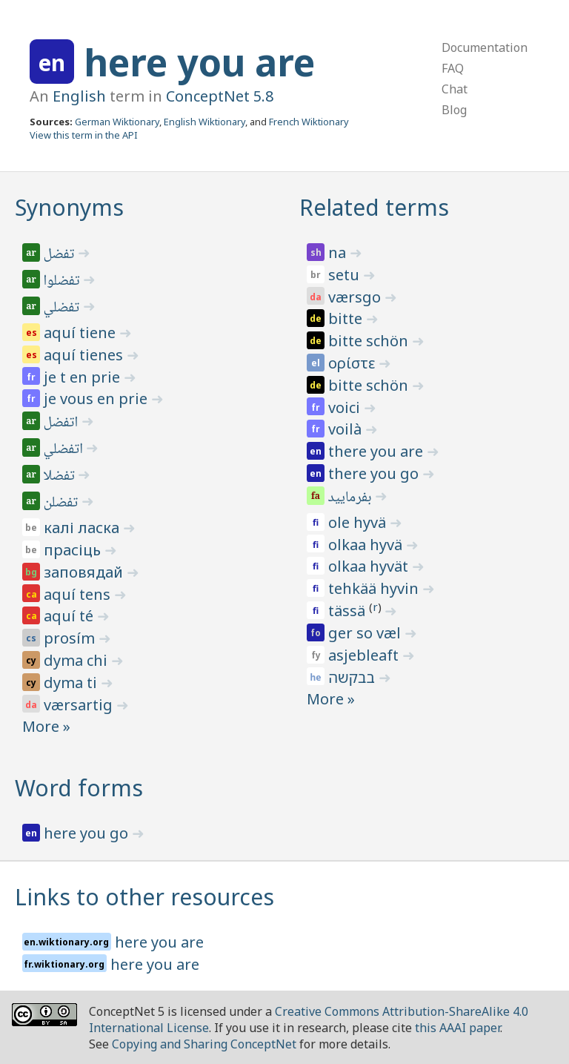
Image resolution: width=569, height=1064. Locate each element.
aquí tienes (85, 355)
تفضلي (62, 308)
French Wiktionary (309, 121)
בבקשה (353, 677)
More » (46, 726)
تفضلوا (63, 281)
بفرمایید (350, 498)
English (79, 96)
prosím (71, 638)
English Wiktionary (204, 121)
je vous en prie (97, 399)
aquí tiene (81, 333)
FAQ (453, 68)
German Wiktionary (117, 121)
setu (345, 275)
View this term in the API (84, 135)
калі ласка (83, 528)
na (339, 252)
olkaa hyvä (367, 545)
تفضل (60, 255)
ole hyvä (359, 522)
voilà (346, 429)
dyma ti (72, 683)
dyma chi (77, 660)
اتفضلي (64, 450)
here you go (88, 833)
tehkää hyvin (375, 588)
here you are (199, 62)
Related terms (374, 207)
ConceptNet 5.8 (219, 96)
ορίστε (353, 363)
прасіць (74, 550)
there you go (375, 473)
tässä (348, 611)
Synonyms (69, 207)
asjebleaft (365, 655)
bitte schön (370, 341)
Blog (454, 110)
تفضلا (60, 476)
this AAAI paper (457, 1028)
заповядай (85, 572)
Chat (454, 89)
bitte (347, 318)
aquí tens (79, 594)
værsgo (356, 297)
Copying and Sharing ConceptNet (204, 1044)
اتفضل (62, 423)
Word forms (79, 788)
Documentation (485, 47)
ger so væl (366, 633)
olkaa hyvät (370, 566)
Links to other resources (144, 897)
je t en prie (84, 377)
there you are (377, 451)
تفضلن (62, 503)
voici (346, 407)
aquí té (70, 616)
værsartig (80, 705)
